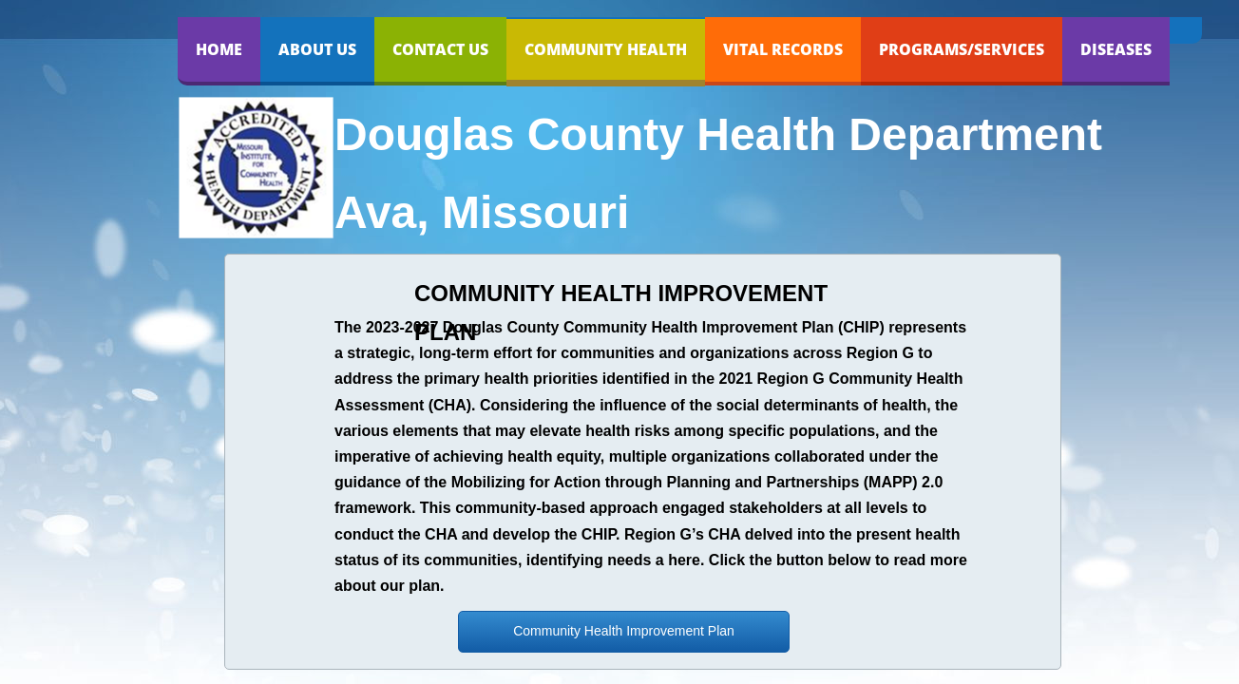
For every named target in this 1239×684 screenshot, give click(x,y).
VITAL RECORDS (783, 49)
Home (219, 49)
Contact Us (440, 49)
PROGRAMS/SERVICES (961, 49)
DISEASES (1116, 49)
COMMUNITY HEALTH (605, 49)
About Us (317, 49)
